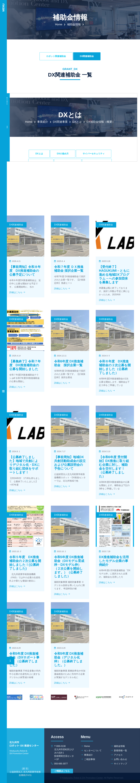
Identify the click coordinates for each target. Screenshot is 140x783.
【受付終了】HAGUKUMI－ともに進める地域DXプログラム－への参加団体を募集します (114, 323)
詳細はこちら (17, 341)
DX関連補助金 (87, 56)
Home (58, 24)
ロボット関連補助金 (56, 56)
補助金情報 (74, 24)
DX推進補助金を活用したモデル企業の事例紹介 (114, 611)
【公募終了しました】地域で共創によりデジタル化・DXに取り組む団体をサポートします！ (24, 515)
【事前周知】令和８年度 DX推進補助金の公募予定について (25, 319)
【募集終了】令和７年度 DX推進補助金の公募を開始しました (25, 411)
